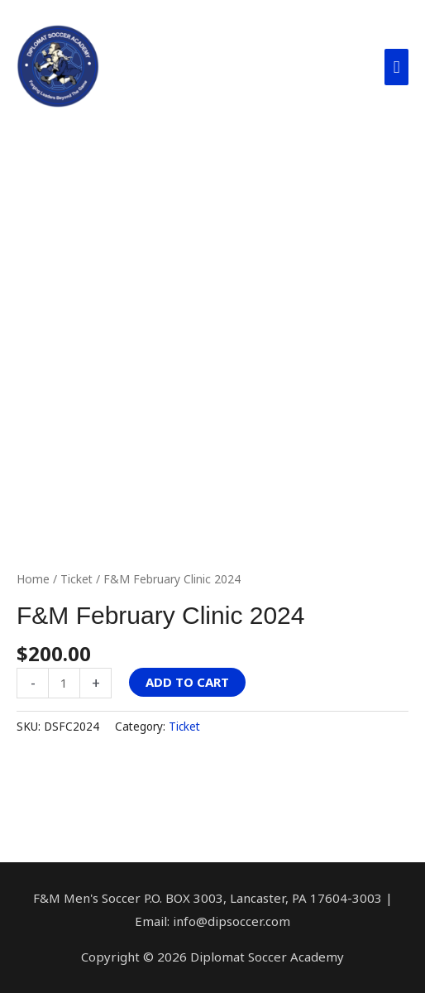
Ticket (76, 579)
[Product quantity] (64, 683)
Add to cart (187, 682)
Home (33, 579)
